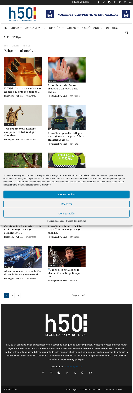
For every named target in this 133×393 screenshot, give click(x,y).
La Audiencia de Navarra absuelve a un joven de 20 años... (63, 89)
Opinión (56, 28)
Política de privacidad (76, 221)
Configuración (67, 213)
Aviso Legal (71, 389)
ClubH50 (112, 28)
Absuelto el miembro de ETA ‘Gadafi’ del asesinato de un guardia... (65, 230)
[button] (127, 33)
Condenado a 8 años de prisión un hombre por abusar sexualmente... (23, 230)
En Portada (10, 84)
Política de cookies (55, 221)
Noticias (52, 265)
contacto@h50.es (73, 366)
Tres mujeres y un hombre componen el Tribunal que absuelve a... (20, 132)
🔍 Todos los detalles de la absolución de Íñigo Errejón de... (64, 273)
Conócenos (92, 28)
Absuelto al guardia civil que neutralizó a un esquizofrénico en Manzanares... (66, 137)
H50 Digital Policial (13, 95)
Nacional (52, 81)
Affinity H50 (12, 37)
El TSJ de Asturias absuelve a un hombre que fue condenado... (23, 90)
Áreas (73, 28)
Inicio (6, 46)
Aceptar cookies (66, 194)
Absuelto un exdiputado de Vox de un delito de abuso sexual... (22, 273)
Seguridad (13, 28)
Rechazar (66, 203)
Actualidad (35, 28)
